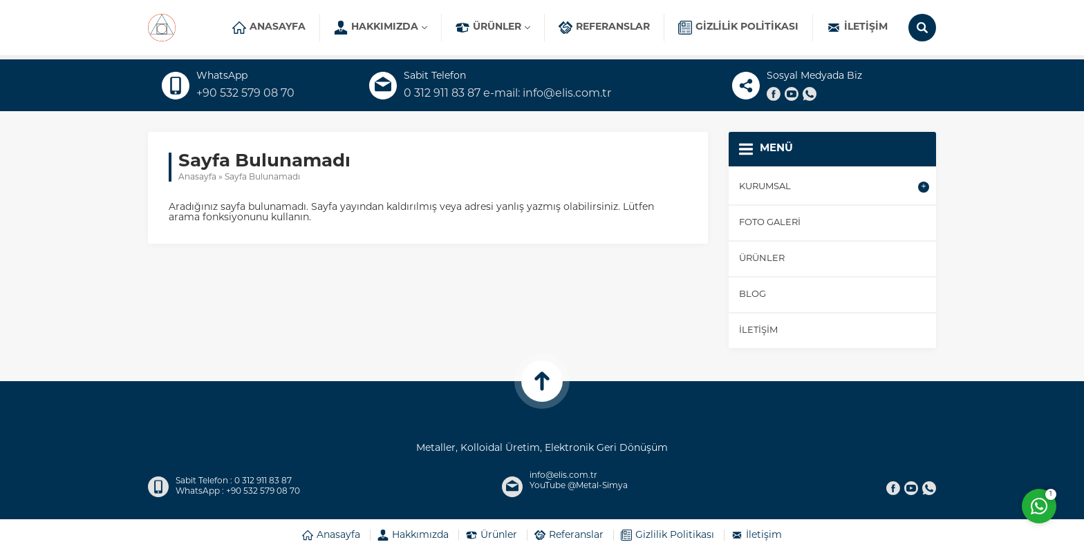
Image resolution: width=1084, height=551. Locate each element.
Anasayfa (197, 177)
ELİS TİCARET (542, 428)
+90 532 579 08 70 (245, 93)
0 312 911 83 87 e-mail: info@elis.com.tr (507, 93)
